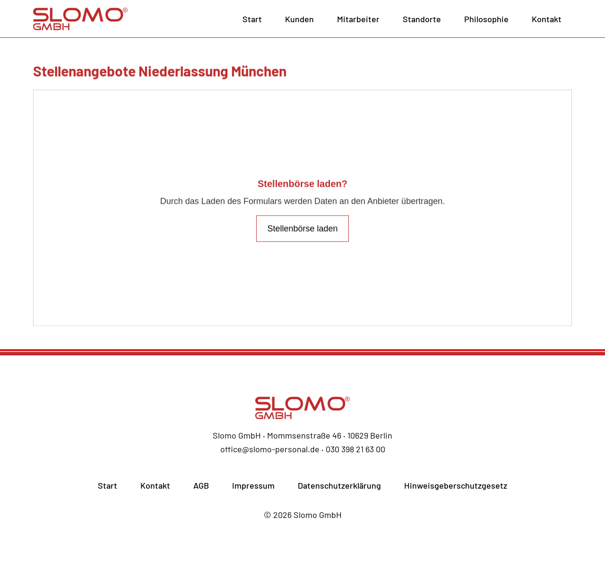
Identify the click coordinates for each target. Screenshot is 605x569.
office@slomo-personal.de (270, 449)
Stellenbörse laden (302, 232)
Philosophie (486, 19)
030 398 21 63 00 (355, 449)
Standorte (422, 19)
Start (252, 19)
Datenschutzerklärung (339, 485)
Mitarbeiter (358, 19)
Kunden (299, 19)
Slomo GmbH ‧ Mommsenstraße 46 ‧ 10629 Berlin (302, 435)
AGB (201, 485)
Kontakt (547, 19)
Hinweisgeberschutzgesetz (455, 485)
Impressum (253, 485)
